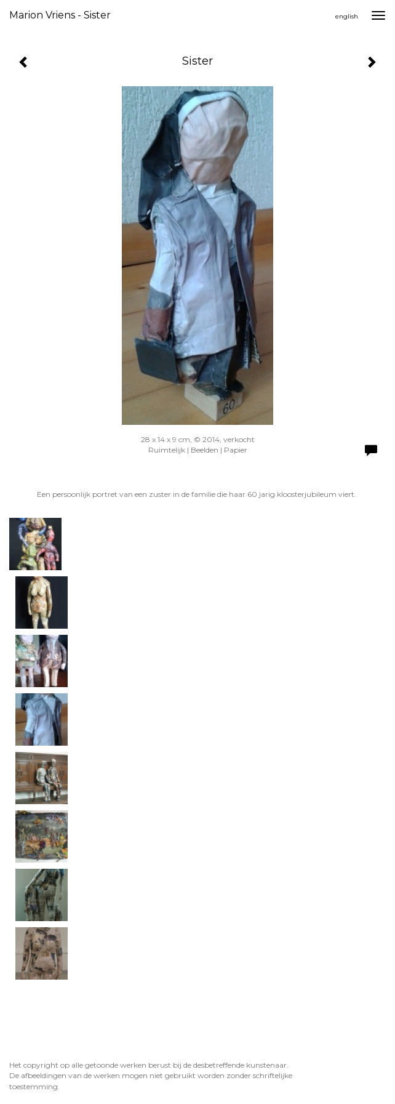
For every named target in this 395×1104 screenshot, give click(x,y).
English (346, 16)
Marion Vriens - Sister (60, 15)
